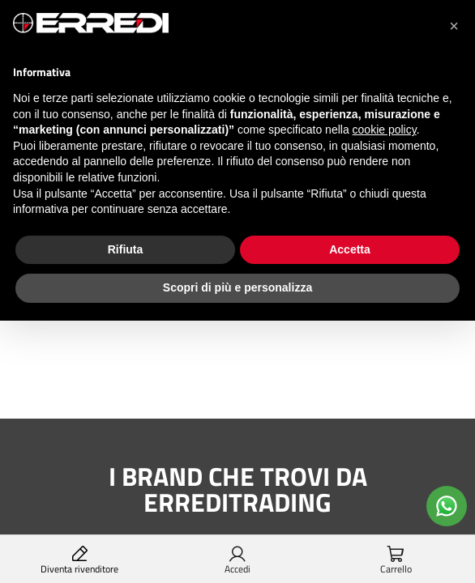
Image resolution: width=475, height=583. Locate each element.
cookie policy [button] (385, 129)
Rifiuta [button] (125, 249)
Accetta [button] (349, 249)
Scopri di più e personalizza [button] (237, 287)
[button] (454, 26)
